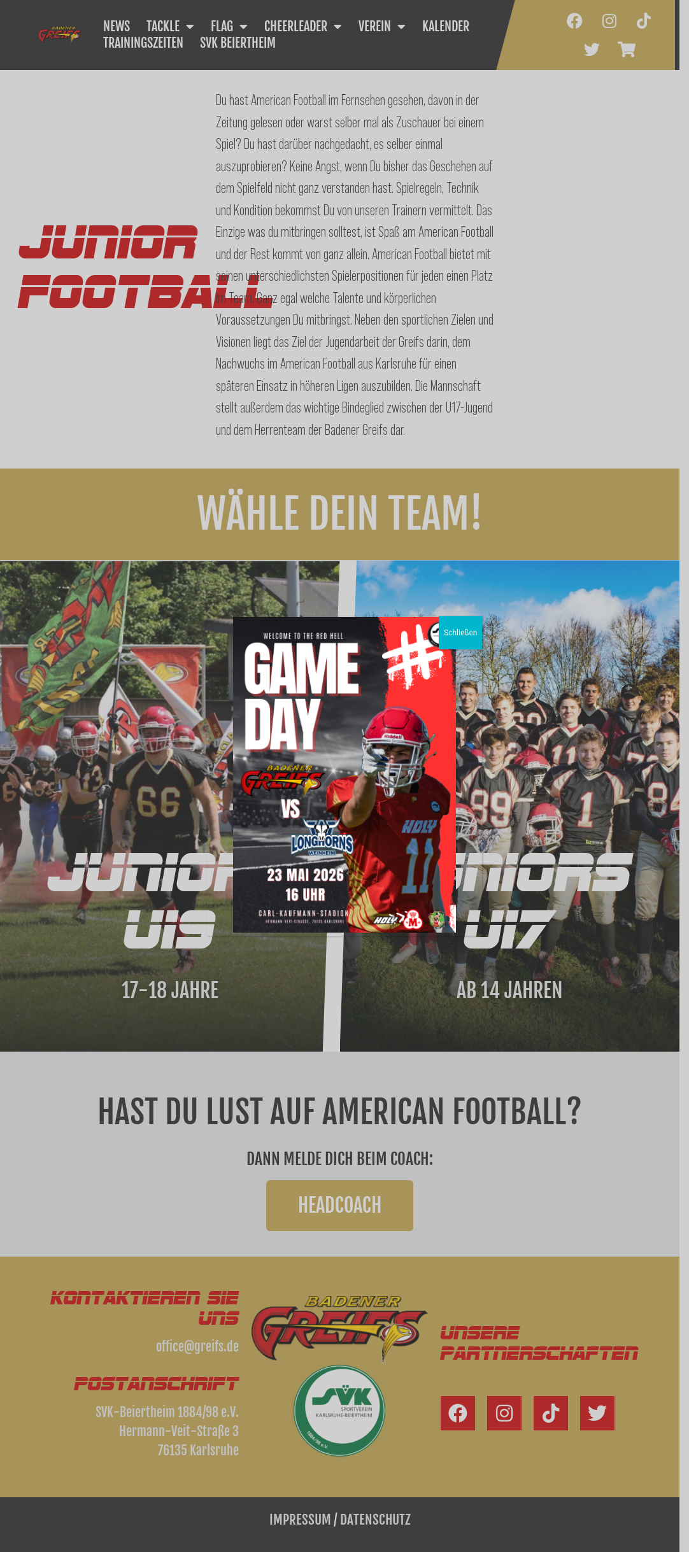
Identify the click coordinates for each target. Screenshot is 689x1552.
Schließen (460, 632)
